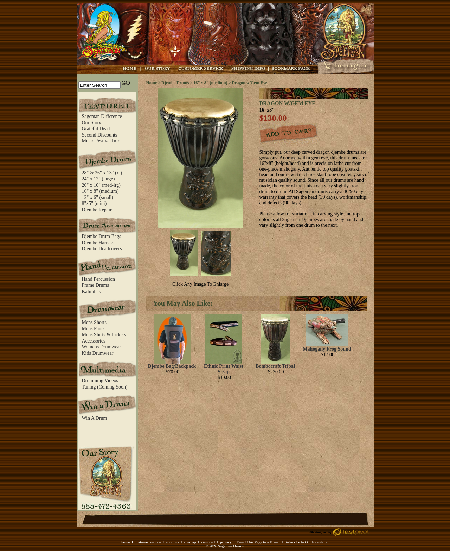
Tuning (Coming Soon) (105, 387)
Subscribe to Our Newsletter (307, 542)
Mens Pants (93, 328)
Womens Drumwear (101, 347)
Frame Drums (95, 285)
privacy (226, 542)
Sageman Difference (102, 116)
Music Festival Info (101, 141)
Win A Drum (94, 418)
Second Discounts (99, 135)
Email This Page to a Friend (258, 542)
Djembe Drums (175, 82)
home (125, 542)
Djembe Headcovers (102, 248)
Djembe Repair (97, 209)
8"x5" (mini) (94, 203)
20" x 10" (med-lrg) (101, 185)
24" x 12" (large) (98, 178)
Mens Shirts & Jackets (104, 334)
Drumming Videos (100, 380)
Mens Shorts (94, 322)
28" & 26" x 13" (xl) (102, 172)
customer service (148, 542)
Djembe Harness (98, 242)
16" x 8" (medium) (100, 191)
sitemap (190, 542)
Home (151, 82)
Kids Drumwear (98, 353)
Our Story (92, 122)
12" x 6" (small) (98, 197)
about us (172, 542)
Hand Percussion (98, 279)
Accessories (93, 341)
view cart (208, 542)
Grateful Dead (96, 128)
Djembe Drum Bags (101, 236)
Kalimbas (91, 291)
